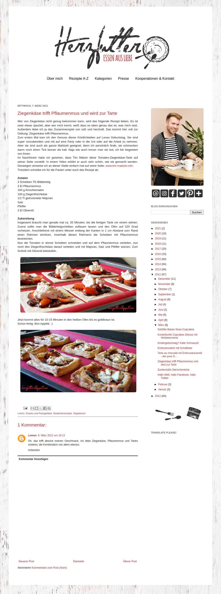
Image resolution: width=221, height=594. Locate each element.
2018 (158, 243)
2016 (158, 254)
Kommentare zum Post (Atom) (49, 567)
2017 (158, 248)
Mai (160, 314)
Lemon (32, 435)
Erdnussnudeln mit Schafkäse (175, 348)
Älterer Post (130, 561)
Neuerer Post (26, 561)
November (164, 284)
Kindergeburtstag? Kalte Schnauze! (178, 343)
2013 (158, 269)
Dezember (164, 278)
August (162, 299)
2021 (158, 228)
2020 (158, 233)
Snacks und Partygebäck (39, 413)
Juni (161, 309)
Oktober (163, 289)
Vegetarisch (79, 413)
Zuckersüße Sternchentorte (173, 369)
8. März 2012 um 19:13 (51, 435)
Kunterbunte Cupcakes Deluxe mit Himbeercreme (177, 336)
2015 (158, 259)
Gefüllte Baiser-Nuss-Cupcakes (176, 329)
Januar (162, 389)
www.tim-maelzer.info (119, 165)
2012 (158, 274)
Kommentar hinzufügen (33, 459)
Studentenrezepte (62, 413)
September (165, 294)
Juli (160, 304)
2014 (158, 264)
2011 (158, 396)
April (161, 320)
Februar (163, 384)
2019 (158, 238)
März (161, 325)
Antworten (34, 450)
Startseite (78, 561)
